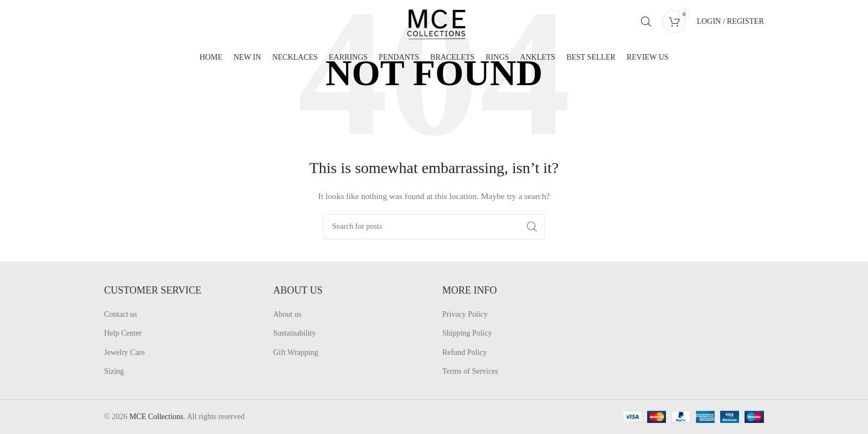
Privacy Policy (465, 314)
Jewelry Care (124, 352)
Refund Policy (464, 352)
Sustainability (294, 333)
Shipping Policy (467, 333)
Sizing (114, 371)
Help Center (123, 333)
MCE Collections (157, 416)
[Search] (646, 24)
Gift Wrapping (295, 352)
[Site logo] (444, 23)
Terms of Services (470, 371)
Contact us (120, 314)
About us (287, 314)
